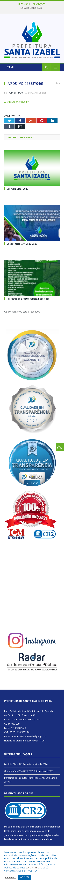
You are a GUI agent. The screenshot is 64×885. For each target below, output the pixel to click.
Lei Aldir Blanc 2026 (31, 7)
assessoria (28, 830)
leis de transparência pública (19, 839)
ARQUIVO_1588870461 (17, 102)
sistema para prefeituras (46, 826)
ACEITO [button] (24, 877)
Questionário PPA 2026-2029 (22, 243)
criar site (25, 826)
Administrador (16, 92)
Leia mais (32, 867)
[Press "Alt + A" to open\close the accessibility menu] (60, 447)
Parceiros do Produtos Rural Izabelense (28, 298)
